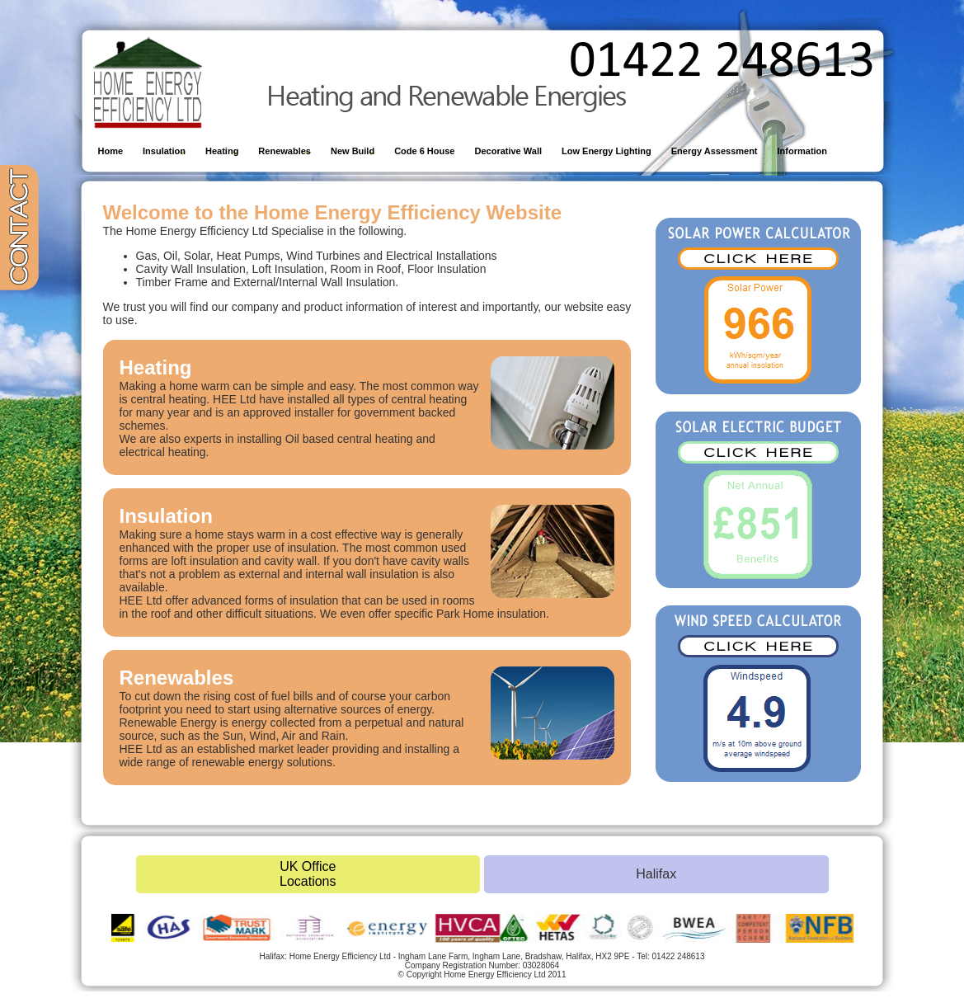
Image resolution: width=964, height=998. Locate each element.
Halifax (656, 874)
